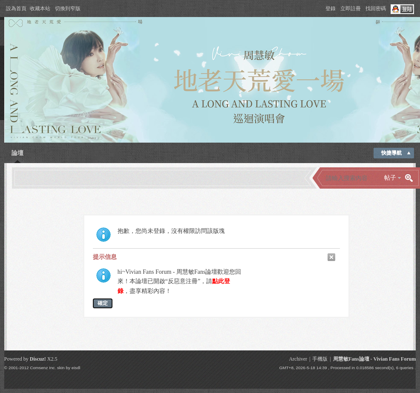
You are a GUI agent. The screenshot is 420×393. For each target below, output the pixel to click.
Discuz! (38, 359)
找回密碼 (375, 8)
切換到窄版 (68, 8)
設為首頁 (16, 8)
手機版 (320, 359)
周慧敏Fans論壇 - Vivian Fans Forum (374, 359)
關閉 (331, 257)
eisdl (76, 367)
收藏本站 (40, 8)
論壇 (17, 153)
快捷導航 (391, 153)
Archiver (298, 359)
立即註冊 (350, 8)
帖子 (390, 178)
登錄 (330, 8)
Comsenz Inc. (43, 367)
